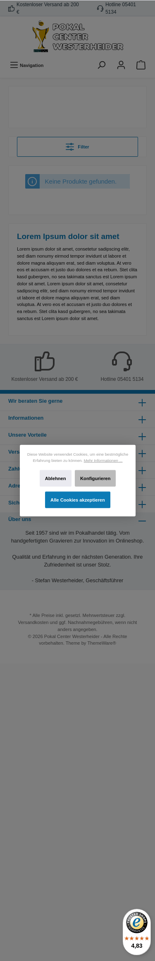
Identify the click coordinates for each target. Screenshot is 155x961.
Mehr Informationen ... (102, 460)
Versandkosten (33, 622)
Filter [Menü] (77, 144)
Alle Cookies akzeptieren (77, 499)
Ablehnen (55, 478)
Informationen (25, 418)
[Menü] (26, 65)
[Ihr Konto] (121, 65)
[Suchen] (101, 65)
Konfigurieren (95, 478)
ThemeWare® (101, 643)
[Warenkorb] (141, 65)
